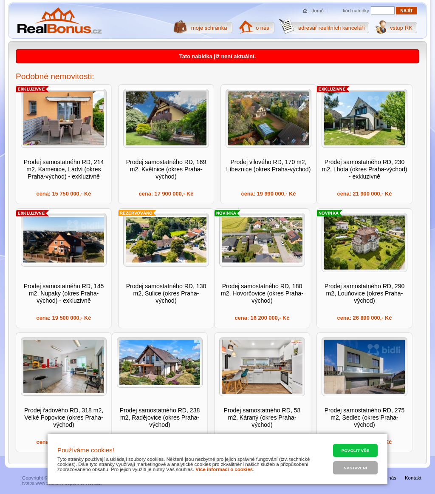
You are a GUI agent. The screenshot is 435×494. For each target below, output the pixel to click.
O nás (389, 477)
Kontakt (413, 477)
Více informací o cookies (224, 469)
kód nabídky (356, 10)
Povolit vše (355, 450)
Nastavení (355, 468)
